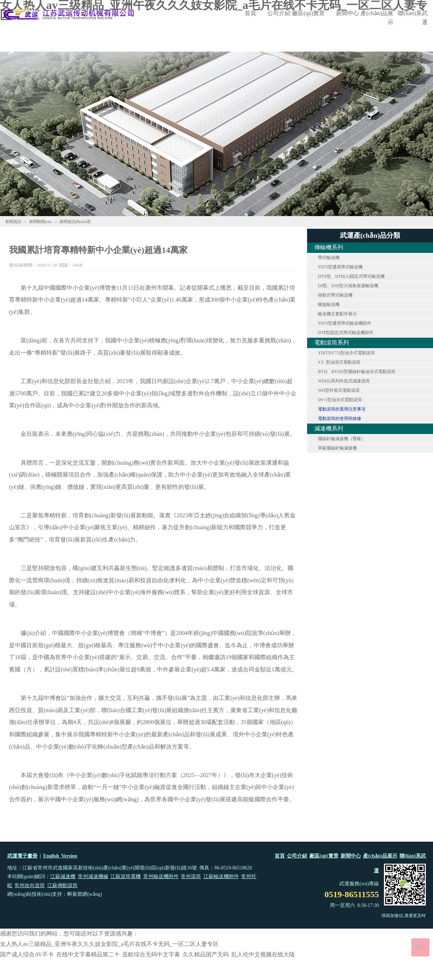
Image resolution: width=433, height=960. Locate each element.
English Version (60, 856)
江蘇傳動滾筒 (62, 885)
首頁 (250, 13)
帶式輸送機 (329, 257)
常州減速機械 (93, 876)
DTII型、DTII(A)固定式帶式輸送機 (351, 276)
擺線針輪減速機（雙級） (342, 438)
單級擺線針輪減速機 (337, 448)
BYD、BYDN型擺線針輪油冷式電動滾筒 (356, 371)
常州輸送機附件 (161, 876)
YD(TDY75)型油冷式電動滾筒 (346, 352)
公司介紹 (278, 13)
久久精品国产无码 (206, 954)
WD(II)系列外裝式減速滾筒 (344, 380)
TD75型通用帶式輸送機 (340, 266)
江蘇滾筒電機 (125, 876)
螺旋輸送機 (329, 304)
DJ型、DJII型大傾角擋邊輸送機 (348, 285)
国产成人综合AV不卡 (27, 954)
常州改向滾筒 (29, 885)
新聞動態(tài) (40, 221)
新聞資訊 (13, 221)
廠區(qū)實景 (308, 13)
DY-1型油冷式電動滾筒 (340, 399)
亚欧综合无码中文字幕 (151, 954)
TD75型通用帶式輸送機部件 (344, 323)
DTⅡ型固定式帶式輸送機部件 (345, 332)
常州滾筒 (191, 876)
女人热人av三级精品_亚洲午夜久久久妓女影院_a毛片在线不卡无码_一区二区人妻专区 (109, 944)
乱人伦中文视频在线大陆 (263, 954)
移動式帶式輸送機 (335, 295)
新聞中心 (347, 13)
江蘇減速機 (62, 876)
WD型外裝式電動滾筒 (339, 390)
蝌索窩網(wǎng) (84, 894)
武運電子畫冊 (22, 856)
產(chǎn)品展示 (376, 17)
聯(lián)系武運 (413, 17)
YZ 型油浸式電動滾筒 (339, 362)
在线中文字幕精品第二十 (88, 954)
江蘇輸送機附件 (221, 876)
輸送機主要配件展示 (337, 313)
